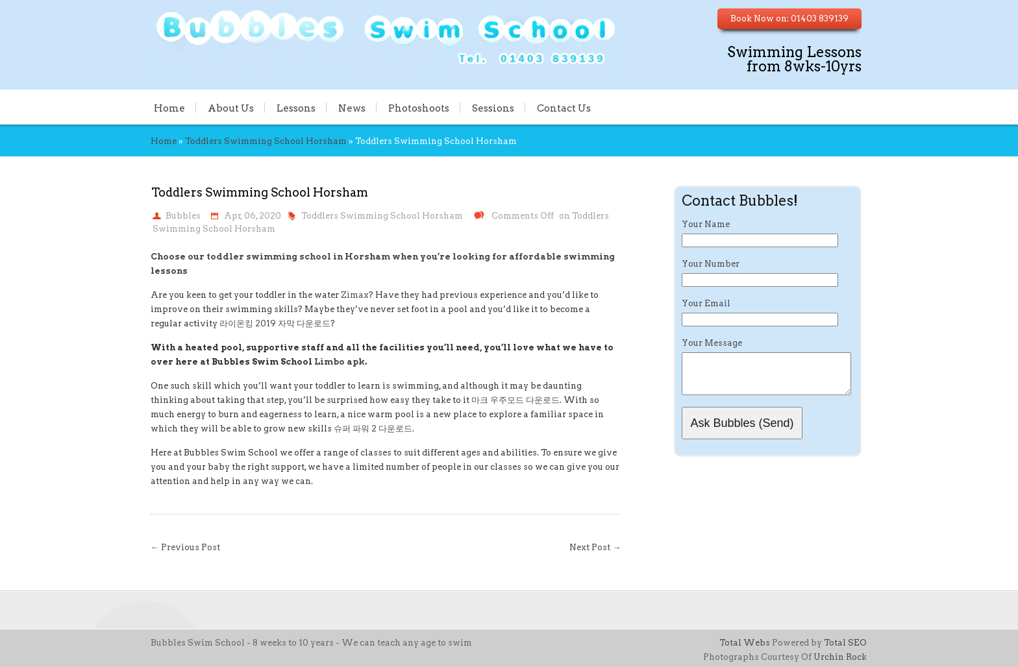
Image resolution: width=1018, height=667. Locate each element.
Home (169, 108)
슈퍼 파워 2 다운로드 (373, 428)
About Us (231, 108)
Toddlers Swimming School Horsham (266, 141)
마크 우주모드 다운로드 (515, 400)
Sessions (493, 108)
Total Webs (744, 643)
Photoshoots (418, 108)
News (352, 108)
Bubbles (183, 216)
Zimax (355, 295)
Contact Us (564, 108)
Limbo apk (339, 362)
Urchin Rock (840, 657)
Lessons (296, 108)
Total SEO (845, 643)
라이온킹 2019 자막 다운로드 (274, 323)
